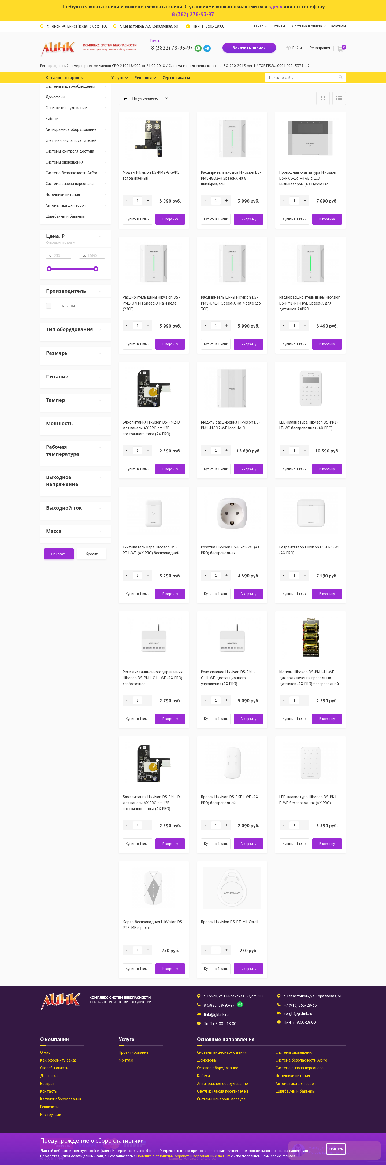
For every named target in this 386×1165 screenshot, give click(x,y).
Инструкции (50, 1114)
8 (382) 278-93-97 (193, 14)
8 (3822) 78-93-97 (172, 47)
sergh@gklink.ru (298, 1013)
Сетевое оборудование (78, 107)
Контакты (338, 26)
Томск (155, 40)
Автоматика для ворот (78, 205)
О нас (258, 26)
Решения (145, 78)
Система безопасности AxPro (78, 173)
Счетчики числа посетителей (71, 140)
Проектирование (134, 1052)
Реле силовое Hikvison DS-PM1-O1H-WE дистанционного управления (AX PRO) (228, 677)
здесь (275, 6)
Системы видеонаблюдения (78, 86)
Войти (297, 47)
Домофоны (78, 97)
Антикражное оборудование (78, 129)
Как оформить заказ (58, 1060)
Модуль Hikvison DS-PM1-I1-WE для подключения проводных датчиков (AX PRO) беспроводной (309, 677)
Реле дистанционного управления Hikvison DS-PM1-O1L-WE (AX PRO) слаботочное (153, 677)
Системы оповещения (78, 162)
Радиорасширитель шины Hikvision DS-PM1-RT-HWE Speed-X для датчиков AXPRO (309, 303)
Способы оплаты (54, 1067)
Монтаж (126, 1060)
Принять (336, 1149)
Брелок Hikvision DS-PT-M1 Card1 (230, 921)
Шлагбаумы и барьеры (65, 216)
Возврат (47, 1083)
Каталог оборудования (60, 1098)
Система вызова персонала (78, 183)
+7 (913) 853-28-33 (300, 1005)
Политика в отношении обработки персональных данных (183, 1155)
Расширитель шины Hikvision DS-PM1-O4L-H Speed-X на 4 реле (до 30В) (231, 303)
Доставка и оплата (307, 26)
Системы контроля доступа (78, 151)
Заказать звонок (249, 47)
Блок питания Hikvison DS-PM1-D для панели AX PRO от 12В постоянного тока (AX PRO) (151, 802)
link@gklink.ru (216, 1014)
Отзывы (279, 26)
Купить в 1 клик (137, 219)
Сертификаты (176, 77)
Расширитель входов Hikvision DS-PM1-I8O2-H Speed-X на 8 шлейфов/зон (231, 178)
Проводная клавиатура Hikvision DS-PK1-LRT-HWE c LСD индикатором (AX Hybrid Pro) (307, 178)
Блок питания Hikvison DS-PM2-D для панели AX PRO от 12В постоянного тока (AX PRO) (151, 428)
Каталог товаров (65, 78)
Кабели (52, 118)
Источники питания (78, 194)
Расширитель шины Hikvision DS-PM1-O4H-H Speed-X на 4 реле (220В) (151, 303)
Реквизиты (49, 1106)
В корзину (170, 219)
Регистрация (320, 47)
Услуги (119, 78)
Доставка (49, 1075)
